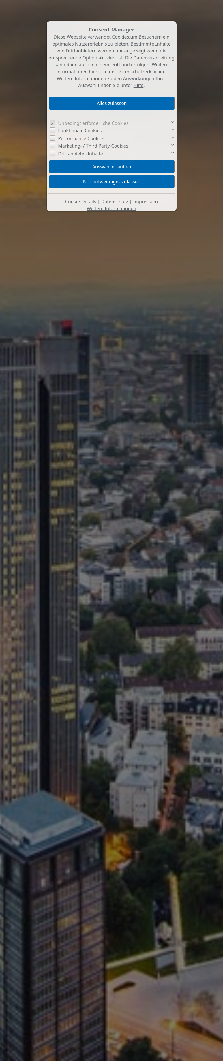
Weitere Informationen (111, 208)
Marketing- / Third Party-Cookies (93, 146)
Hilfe (139, 85)
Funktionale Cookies (80, 130)
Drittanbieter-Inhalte (80, 154)
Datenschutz (114, 201)
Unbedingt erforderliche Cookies (93, 123)
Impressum (145, 201)
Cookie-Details (80, 201)
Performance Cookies (81, 138)
